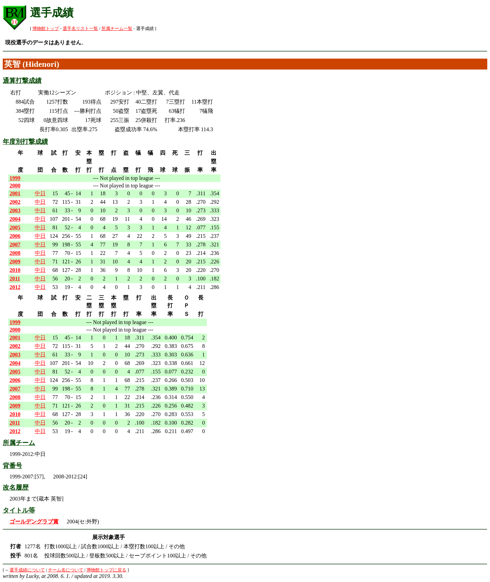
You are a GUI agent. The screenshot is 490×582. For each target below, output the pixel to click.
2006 (15, 236)
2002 (15, 202)
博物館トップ (45, 28)
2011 (15, 278)
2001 (15, 193)
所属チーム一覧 (116, 28)
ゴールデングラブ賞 (34, 521)
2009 (15, 261)
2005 (15, 227)
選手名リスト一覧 (80, 28)
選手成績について (27, 570)
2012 (15, 287)
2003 (15, 210)
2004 (15, 219)
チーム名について (65, 570)
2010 (15, 270)
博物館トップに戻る (106, 570)
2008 (15, 253)
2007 (15, 244)
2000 (15, 185)
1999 (15, 178)
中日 (40, 193)
